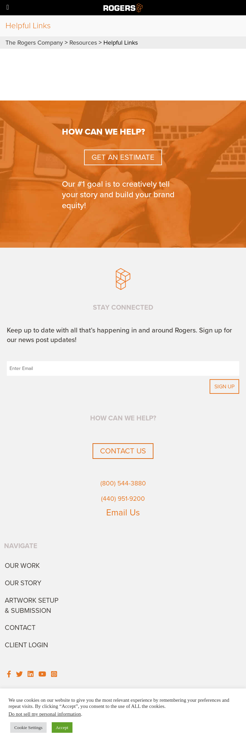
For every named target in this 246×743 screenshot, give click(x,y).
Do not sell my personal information (45, 714)
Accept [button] (62, 727)
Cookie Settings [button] (28, 727)
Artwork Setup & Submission (32, 606)
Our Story (23, 583)
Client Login (26, 645)
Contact (20, 628)
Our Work (22, 566)
